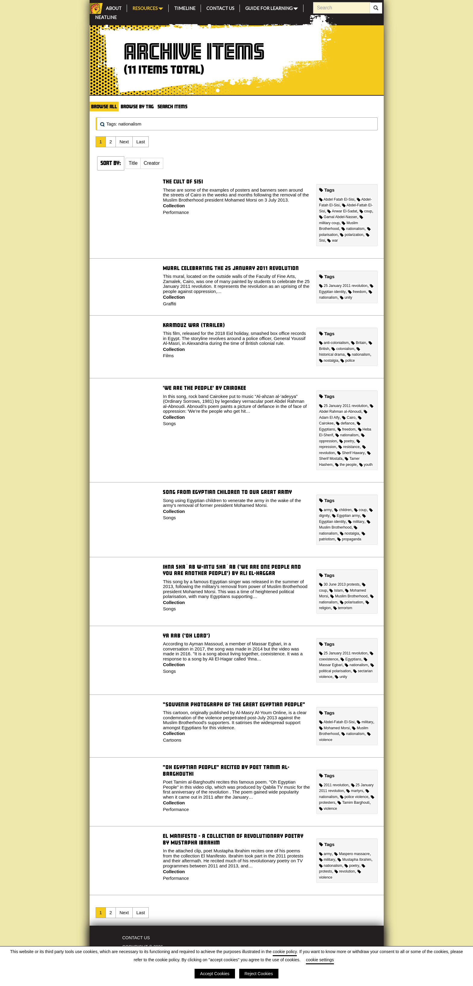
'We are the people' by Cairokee (204, 387)
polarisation (351, 602)
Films (168, 355)
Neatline (106, 16)
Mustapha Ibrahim (354, 859)
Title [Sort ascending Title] (133, 163)
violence (328, 808)
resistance (349, 447)
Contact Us (220, 7)
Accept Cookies (214, 973)
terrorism (342, 608)
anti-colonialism (334, 343)
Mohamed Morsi (334, 728)
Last (140, 141)
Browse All (104, 106)
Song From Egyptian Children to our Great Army (227, 492)
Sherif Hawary (351, 453)
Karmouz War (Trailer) (194, 325)
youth (366, 465)
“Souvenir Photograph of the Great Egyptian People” (234, 704)
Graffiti (169, 303)
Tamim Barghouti (353, 802)
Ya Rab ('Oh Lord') (186, 635)
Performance (176, 212)
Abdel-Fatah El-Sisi (336, 722)
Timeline (184, 7)
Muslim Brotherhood (348, 596)
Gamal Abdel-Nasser (338, 217)
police (348, 360)
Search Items (172, 106)
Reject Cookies (259, 973)
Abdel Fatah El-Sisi (336, 199)
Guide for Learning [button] (271, 7)
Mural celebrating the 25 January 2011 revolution (231, 268)
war (332, 240)
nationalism (352, 229)
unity (346, 297)
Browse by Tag (137, 106)
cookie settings (320, 959)
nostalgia (328, 360)
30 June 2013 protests (339, 584)
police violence (354, 797)
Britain (358, 343)
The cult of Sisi (183, 181)
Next (124, 141)
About (114, 7)
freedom (357, 292)
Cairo (348, 417)
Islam (336, 590)
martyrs (354, 791)
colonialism (343, 349)
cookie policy (285, 951)
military (356, 522)
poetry (346, 441)
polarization (351, 235)
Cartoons (172, 740)
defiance (345, 423)
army (325, 510)
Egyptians (351, 659)
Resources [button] (147, 7)
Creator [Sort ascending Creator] (152, 163)
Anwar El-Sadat (342, 211)
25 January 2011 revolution (343, 286)
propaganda (349, 539)
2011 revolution (333, 785)
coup (366, 211)
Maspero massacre (352, 854)
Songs (169, 423)
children (342, 510)
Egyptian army (346, 516)
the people (346, 465)
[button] (133, 163)
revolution (345, 871)
